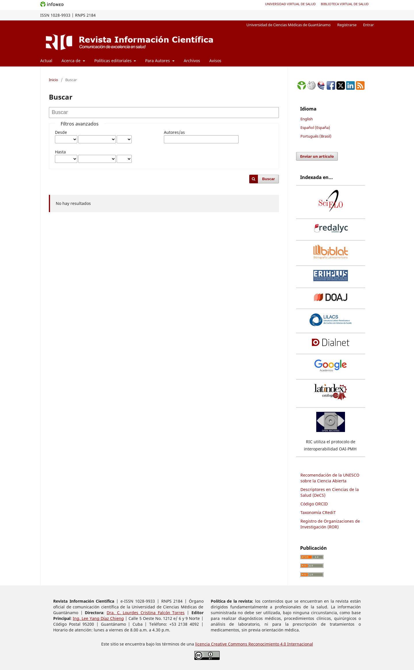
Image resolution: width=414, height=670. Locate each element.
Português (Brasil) (315, 136)
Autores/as (174, 132)
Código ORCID (314, 504)
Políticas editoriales (113, 60)
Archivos (192, 60)
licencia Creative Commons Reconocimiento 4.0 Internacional (254, 644)
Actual (46, 60)
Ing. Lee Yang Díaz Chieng (98, 618)
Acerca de (72, 60)
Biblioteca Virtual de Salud (345, 4)
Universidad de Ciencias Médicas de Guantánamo (288, 24)
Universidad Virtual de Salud (290, 4)
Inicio (53, 79)
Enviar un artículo (317, 156)
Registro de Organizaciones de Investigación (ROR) (330, 524)
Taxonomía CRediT (318, 512)
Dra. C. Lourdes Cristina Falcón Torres (146, 612)
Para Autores (158, 60)
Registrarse (346, 24)
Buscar (268, 179)
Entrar (368, 24)
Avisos (215, 60)
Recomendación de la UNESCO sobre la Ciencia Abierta (329, 478)
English (306, 118)
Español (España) (315, 127)
